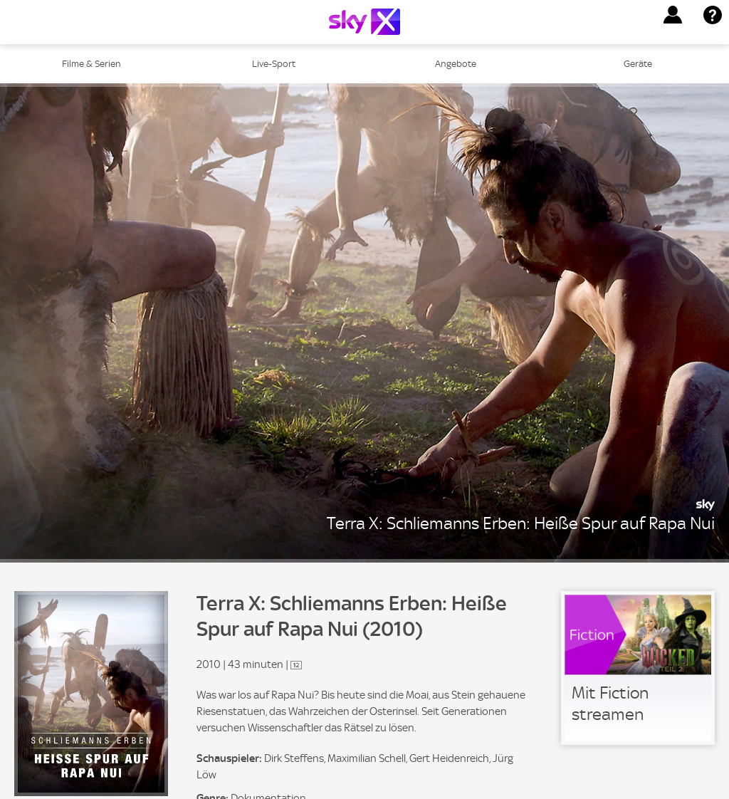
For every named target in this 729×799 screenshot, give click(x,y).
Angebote (455, 63)
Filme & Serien (91, 63)
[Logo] (364, 22)
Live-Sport (273, 63)
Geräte (638, 63)
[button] (673, 15)
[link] (638, 668)
